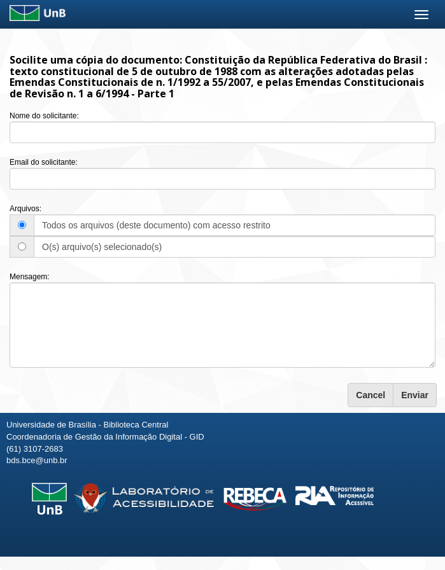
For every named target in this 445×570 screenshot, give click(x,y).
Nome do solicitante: (44, 115)
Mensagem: (30, 276)
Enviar (414, 395)
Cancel (370, 395)
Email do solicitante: (44, 162)
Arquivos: (25, 208)
